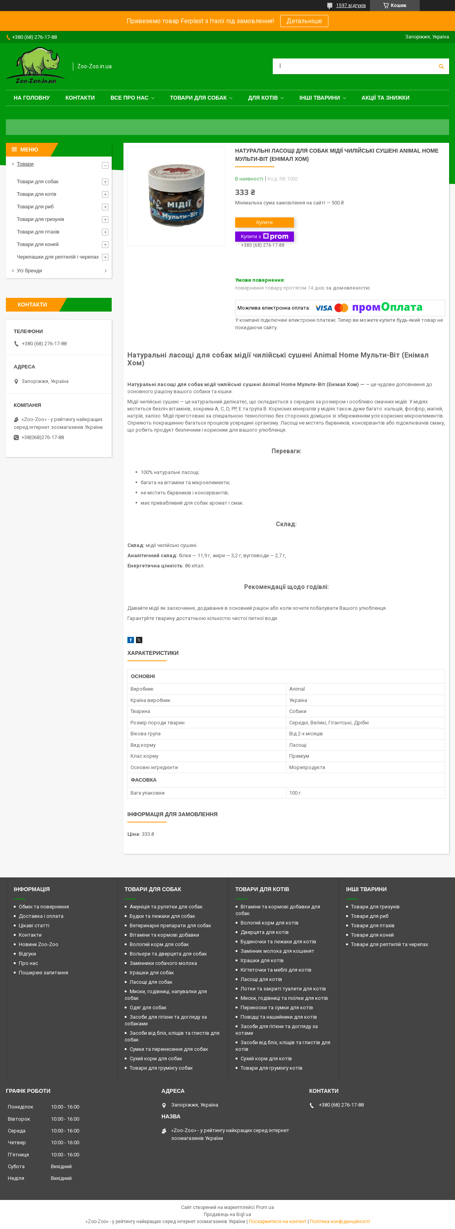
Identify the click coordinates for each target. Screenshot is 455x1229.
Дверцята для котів (265, 932)
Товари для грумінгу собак (161, 1068)
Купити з (264, 236)
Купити (264, 222)
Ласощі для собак (151, 982)
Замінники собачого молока (163, 963)
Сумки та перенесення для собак (169, 1049)
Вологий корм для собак (159, 944)
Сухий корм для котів (266, 1058)
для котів (263, 98)
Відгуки (27, 954)
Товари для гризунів (40, 219)
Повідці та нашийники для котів (279, 1017)
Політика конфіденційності (340, 1221)
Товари (25, 164)
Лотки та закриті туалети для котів (283, 989)
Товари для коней (38, 244)
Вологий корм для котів (270, 923)
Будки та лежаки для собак (162, 916)
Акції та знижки (386, 98)
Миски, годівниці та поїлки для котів (284, 998)
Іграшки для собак (152, 973)
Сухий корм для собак (156, 1058)
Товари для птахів (38, 232)
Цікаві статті (34, 925)
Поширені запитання (43, 973)
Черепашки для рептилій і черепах (58, 257)
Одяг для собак (148, 1007)
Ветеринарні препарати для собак (170, 925)
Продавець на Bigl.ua (227, 1214)
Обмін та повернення (44, 907)
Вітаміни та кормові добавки (164, 935)
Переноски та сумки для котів (277, 1007)
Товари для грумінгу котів (272, 1068)
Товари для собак (198, 98)
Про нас (28, 963)
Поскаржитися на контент (277, 1221)
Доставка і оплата (41, 916)
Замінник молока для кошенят (277, 951)
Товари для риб (35, 207)
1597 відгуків (351, 5)
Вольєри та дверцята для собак (168, 954)
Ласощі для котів (261, 979)
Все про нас (130, 98)
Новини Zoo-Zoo (38, 944)
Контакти (80, 98)
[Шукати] (441, 66)
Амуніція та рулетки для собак (166, 907)
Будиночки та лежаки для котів (278, 942)
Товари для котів (36, 194)
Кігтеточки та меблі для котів (276, 970)
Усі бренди (29, 271)
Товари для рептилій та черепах (389, 944)
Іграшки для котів (262, 960)
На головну (32, 98)
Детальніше (304, 21)
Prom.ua (265, 1207)
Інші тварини (319, 98)
